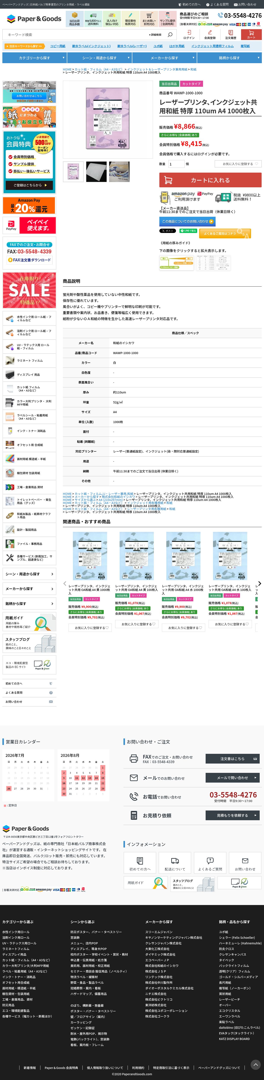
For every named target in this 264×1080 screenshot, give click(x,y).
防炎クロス (226, 949)
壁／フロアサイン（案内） (88, 1016)
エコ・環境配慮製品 (16, 1010)
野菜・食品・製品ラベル (87, 982)
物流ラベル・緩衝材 (84, 977)
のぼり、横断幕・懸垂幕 (87, 1005)
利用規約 (138, 1068)
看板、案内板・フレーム (87, 1045)
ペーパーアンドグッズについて (219, 1068)
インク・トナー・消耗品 (19, 977)
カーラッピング (81, 1022)
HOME (67, 69)
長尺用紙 (225, 982)
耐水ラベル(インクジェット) (91, 46)
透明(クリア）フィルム (234, 971)
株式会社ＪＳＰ (155, 971)
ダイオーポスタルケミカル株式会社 (169, 988)
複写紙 (245, 46)
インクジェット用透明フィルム (212, 46)
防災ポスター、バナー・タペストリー (96, 932)
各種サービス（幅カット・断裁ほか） (28, 1016)
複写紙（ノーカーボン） (235, 988)
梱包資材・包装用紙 (16, 994)
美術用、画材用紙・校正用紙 (90, 965)
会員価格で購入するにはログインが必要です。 (195, 153)
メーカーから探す (87, 496)
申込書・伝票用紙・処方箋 (88, 960)
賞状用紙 (225, 994)
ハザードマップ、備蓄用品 (88, 994)
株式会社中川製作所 (159, 982)
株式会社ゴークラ (157, 1016)
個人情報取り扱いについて (105, 1068)
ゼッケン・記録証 (82, 1028)
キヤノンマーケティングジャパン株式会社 (173, 937)
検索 (170, 34)
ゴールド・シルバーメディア (238, 977)
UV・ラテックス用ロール (19, 943)
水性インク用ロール (16, 932)
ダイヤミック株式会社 (160, 954)
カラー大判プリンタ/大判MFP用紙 (25, 965)
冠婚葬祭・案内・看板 (85, 988)
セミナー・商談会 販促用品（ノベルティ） (99, 971)
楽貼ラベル (226, 1022)
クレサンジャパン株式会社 (163, 943)
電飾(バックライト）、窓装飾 (89, 1039)
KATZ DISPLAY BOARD (234, 1039)
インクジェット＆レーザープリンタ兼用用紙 (157, 69)
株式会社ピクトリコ (159, 999)
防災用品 (8, 1005)
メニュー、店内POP (84, 943)
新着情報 (30, 1068)
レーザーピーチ (229, 999)
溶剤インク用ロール (16, 937)
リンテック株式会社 (159, 977)
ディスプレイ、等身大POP (88, 949)
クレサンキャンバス (232, 954)
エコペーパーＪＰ (157, 960)
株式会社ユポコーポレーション (166, 1010)
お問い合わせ (247, 4)
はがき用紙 (176, 46)
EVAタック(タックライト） (237, 1033)
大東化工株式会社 (157, 949)
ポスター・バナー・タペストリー (93, 1011)
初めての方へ (191, 4)
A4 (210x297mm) (111, 499)
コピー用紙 (57, 46)
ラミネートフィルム (15, 949)
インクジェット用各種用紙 (145, 503)
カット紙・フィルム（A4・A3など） (99, 69)
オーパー (225, 1005)
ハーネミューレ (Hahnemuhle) (240, 943)
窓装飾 (75, 937)
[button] (65, 583)
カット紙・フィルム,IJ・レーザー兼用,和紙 (104, 493)
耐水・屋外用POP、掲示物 (89, 1033)
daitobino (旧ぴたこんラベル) (239, 1027)
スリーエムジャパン (159, 932)
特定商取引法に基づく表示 (171, 1068)
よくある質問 (219, 4)
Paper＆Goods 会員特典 (61, 1068)
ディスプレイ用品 (14, 954)
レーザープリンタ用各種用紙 (146, 509)
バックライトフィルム (234, 965)
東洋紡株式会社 (155, 1005)
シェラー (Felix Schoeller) (237, 937)
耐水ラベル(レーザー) (132, 46)
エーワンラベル (229, 1016)
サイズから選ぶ (85, 499)
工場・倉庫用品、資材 (17, 999)
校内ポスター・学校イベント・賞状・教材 (99, 954)
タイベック (226, 960)
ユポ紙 (158, 46)
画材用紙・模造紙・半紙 (19, 988)
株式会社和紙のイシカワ (118, 496)
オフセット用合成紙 (16, 982)
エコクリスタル (229, 1010)
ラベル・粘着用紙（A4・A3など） (25, 971)
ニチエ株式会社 (155, 994)
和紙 (193, 69)
